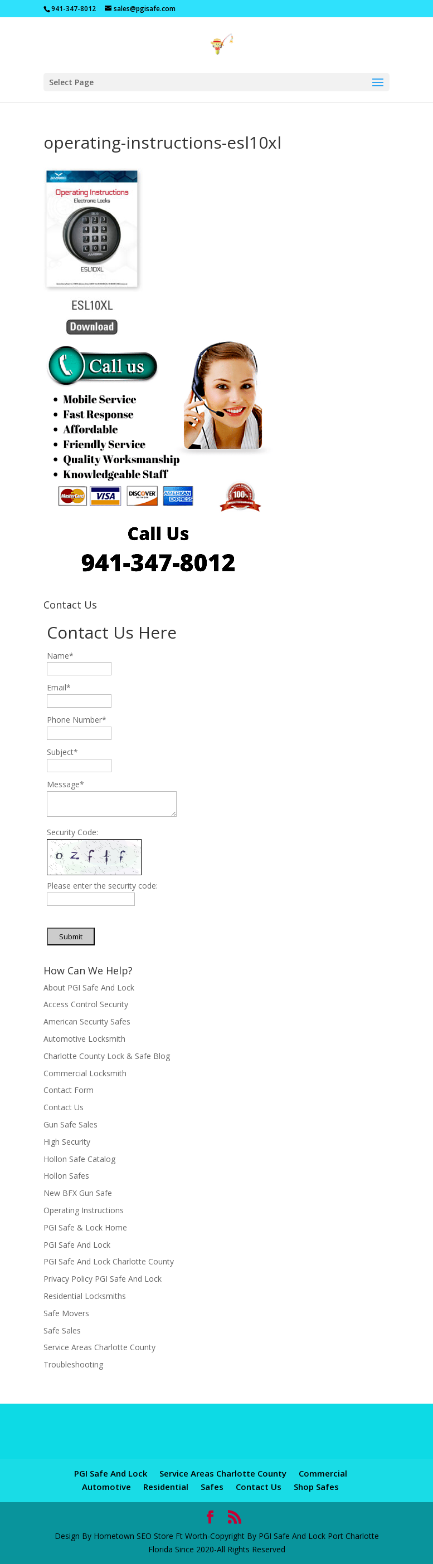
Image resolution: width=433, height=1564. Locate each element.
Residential (165, 1486)
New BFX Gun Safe (77, 1193)
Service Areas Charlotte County (99, 1347)
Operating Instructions (83, 1210)
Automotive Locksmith (84, 1038)
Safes (212, 1486)
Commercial (323, 1473)
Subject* (62, 752)
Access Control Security (85, 1004)
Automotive (106, 1486)
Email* (59, 687)
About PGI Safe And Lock (88, 987)
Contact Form (68, 1090)
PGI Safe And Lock (76, 1244)
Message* (65, 784)
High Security (66, 1141)
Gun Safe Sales (70, 1124)
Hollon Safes (66, 1175)
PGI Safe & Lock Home (85, 1227)
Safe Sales (62, 1330)
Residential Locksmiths (84, 1296)
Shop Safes (316, 1486)
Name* (60, 655)
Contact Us (63, 1107)
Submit (70, 936)
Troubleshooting (73, 1364)
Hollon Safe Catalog (79, 1159)
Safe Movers (66, 1313)
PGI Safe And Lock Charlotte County (108, 1261)
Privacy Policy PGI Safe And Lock (102, 1278)
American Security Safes (86, 1021)
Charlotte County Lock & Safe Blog (106, 1056)
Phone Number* (76, 719)
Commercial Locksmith (85, 1073)
